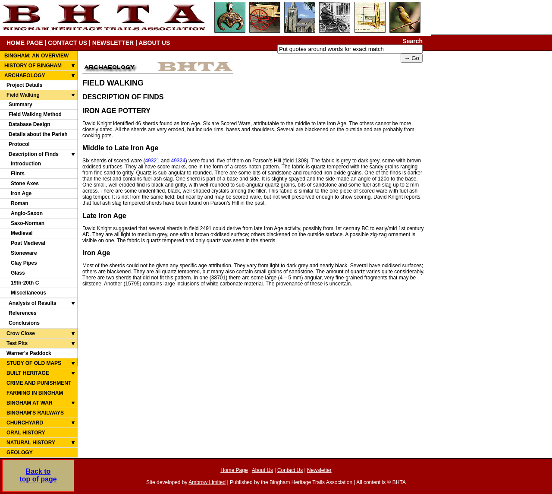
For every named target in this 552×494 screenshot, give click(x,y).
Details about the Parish (38, 134)
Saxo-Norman (27, 223)
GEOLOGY (19, 453)
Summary (20, 104)
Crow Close (20, 333)
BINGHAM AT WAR (29, 403)
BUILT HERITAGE (27, 373)
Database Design (29, 124)
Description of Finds (34, 154)
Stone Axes (25, 183)
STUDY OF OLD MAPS (33, 363)
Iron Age (21, 193)
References (23, 313)
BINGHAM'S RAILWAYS (35, 413)
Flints (18, 174)
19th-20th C (25, 283)
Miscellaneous (28, 293)
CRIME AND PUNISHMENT (38, 383)
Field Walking (23, 95)
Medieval (22, 233)
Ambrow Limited (207, 482)
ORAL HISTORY (25, 433)
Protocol (19, 144)
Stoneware (24, 253)
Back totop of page (37, 475)
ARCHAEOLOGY (24, 76)
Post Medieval (28, 243)
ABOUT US (154, 42)
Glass (18, 273)
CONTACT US (67, 42)
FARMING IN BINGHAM (34, 393)
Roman (19, 203)
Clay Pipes (24, 263)
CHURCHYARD (24, 423)
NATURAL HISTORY (30, 443)
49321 (152, 161)
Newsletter (319, 470)
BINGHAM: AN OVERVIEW (36, 56)
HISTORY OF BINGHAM (33, 66)
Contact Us (290, 470)
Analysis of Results (32, 303)
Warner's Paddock (28, 353)
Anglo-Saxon (27, 213)
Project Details (24, 85)
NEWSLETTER (113, 42)
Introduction (26, 164)
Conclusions (24, 323)
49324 (178, 161)
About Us (262, 470)
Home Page (234, 470)
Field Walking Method (35, 114)
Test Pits (17, 343)
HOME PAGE (24, 42)
